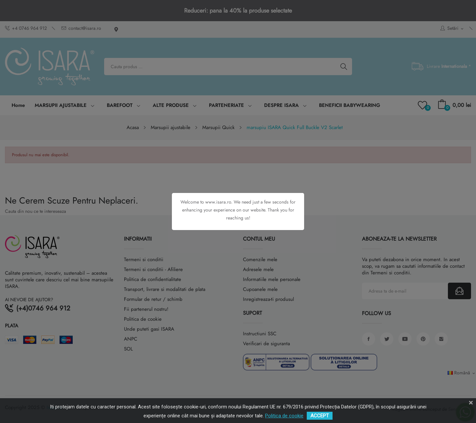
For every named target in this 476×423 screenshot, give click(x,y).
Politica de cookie (284, 416)
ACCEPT (319, 416)
